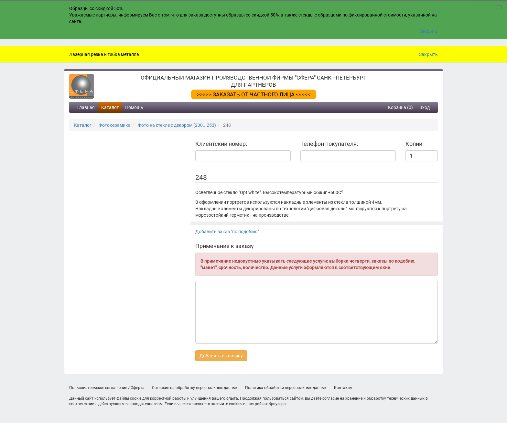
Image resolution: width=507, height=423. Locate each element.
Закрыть (428, 31)
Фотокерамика (115, 125)
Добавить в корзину (221, 355)
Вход (424, 107)
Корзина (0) (400, 107)
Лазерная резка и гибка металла (104, 54)
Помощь (134, 107)
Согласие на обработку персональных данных (195, 387)
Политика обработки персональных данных (286, 387)
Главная (86, 107)
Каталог (110, 107)
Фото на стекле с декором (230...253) (177, 125)
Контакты (343, 387)
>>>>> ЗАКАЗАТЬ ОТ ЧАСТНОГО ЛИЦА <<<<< (253, 94)
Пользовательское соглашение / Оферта (107, 387)
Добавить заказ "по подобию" (227, 231)
